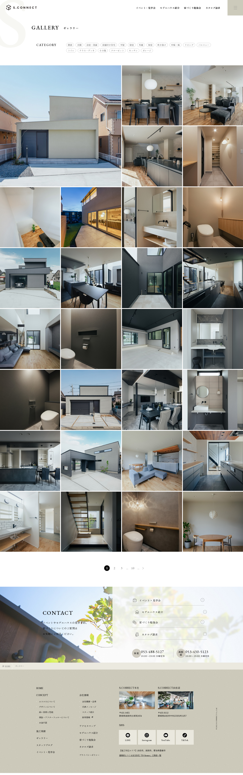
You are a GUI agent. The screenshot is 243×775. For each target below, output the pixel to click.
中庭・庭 (175, 44)
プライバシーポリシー (89, 754)
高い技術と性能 (46, 712)
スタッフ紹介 (88, 712)
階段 (70, 44)
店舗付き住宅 (108, 44)
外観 (141, 44)
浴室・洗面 (91, 44)
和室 (150, 44)
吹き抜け (161, 44)
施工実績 (41, 731)
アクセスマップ (87, 725)
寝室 (132, 44)
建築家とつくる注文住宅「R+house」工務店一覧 (141, 757)
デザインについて (47, 706)
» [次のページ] (145, 569)
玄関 (79, 44)
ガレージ (147, 50)
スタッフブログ (44, 745)
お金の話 (43, 722)
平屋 (122, 44)
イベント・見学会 (145, 7)
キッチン (133, 50)
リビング (189, 44)
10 (133, 568)
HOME (7, 666)
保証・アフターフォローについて (54, 717)
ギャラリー (42, 738)
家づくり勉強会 (192, 7)
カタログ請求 (213, 7)
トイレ (71, 50)
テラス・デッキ (87, 50)
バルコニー (203, 44)
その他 (102, 50)
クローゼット (117, 50)
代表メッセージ (89, 706)
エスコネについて (47, 701)
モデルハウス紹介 (169, 7)
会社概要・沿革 (89, 701)
